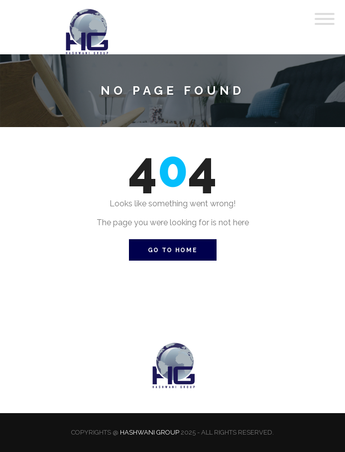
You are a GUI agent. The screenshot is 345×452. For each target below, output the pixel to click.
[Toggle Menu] (325, 19)
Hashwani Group (149, 432)
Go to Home (173, 250)
